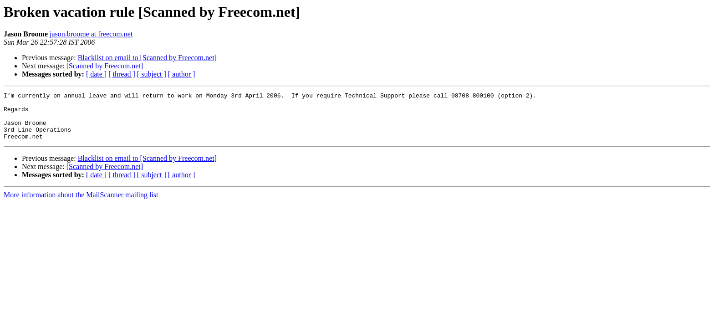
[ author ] (181, 74)
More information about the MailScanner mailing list (81, 204)
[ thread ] (121, 74)
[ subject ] (151, 74)
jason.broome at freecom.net (91, 34)
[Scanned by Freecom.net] (104, 66)
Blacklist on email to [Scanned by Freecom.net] (147, 58)
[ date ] (96, 74)
